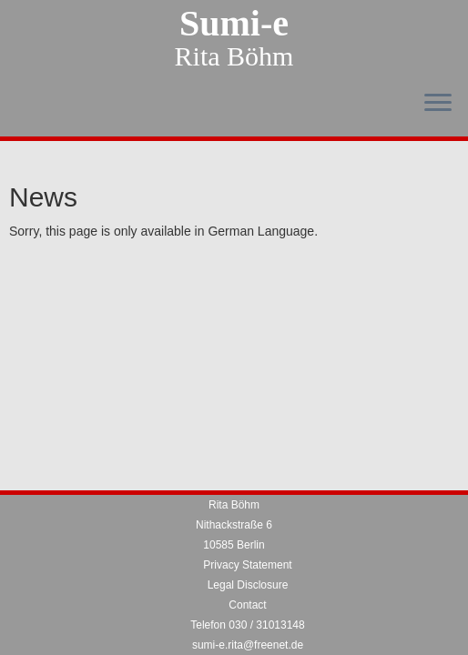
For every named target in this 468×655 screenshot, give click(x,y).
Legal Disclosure (248, 585)
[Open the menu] (438, 103)
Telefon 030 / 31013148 (247, 625)
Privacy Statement (247, 565)
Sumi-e (234, 23)
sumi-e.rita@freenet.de (247, 645)
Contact (247, 605)
